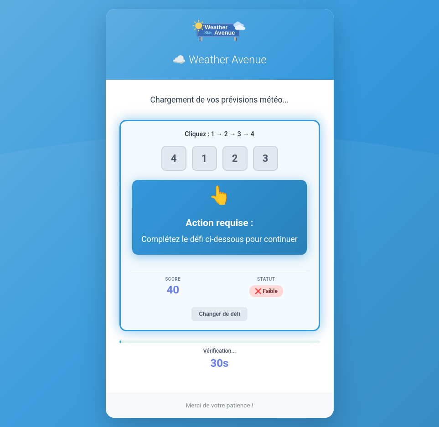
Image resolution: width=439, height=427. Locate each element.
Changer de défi (219, 314)
